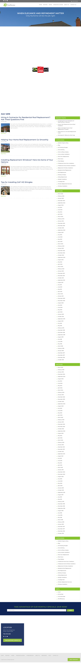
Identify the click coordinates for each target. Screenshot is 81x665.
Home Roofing (61, 149)
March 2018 (60, 346)
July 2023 (60, 234)
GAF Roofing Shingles (63, 147)
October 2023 (61, 227)
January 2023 (61, 248)
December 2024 (61, 200)
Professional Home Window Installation (66, 165)
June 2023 (60, 237)
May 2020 (60, 309)
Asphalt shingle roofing (63, 142)
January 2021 (61, 296)
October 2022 (61, 255)
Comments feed (61, 596)
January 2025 (61, 198)
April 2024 (60, 214)
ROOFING (7, 655)
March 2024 (60, 216)
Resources (44, 655)
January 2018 (61, 350)
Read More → (4, 133)
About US (66, 4)
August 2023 (60, 232)
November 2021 (61, 275)
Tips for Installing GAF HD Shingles (16, 182)
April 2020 (60, 312)
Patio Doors (60, 158)
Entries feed (60, 594)
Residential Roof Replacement (64, 170)
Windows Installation (62, 186)
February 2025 (61, 196)
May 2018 (60, 343)
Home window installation (64, 154)
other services (30, 655)
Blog (59, 145)
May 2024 (60, 212)
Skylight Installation (62, 179)
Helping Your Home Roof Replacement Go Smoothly (24, 140)
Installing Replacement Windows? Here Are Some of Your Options (27, 161)
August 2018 (60, 337)
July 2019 (60, 323)
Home (40, 4)
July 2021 (60, 284)
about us (37, 655)
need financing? (74, 659)
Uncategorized (61, 181)
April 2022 (60, 264)
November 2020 (61, 300)
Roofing (45, 4)
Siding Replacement (62, 177)
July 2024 (60, 207)
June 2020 (60, 307)
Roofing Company (62, 174)
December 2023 (61, 223)
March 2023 (60, 243)
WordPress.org (61, 598)
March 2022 (60, 266)
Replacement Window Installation (65, 167)
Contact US (73, 4)
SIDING (12, 655)
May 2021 (60, 289)
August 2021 (60, 282)
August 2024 (61, 205)
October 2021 (61, 277)
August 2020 (61, 302)
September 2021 (61, 280)
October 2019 (61, 316)
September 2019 (61, 318)
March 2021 (60, 293)
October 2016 (61, 359)
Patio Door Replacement (63, 156)
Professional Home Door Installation (66, 163)
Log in (59, 592)
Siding (50, 4)
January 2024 (61, 221)
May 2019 (60, 325)
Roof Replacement (62, 172)
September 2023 (61, 230)
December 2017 (61, 352)
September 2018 (61, 334)
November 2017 (61, 355)
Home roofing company (63, 152)
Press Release (61, 161)
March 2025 (60, 193)
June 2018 (60, 341)
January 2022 (61, 271)
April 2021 (60, 291)
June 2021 (60, 287)
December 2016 (61, 357)
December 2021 (61, 273)
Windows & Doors (58, 4)
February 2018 (61, 348)
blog (50, 655)
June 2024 (60, 209)
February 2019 (61, 327)
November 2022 (61, 252)
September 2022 (61, 257)
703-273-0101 (74, 1)
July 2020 (60, 305)
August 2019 (60, 321)
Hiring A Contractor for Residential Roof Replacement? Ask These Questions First (25, 118)
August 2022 (60, 259)
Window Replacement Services (65, 183)
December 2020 (61, 298)
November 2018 (61, 332)
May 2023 (60, 239)
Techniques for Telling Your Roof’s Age (66, 135)
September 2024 (61, 202)
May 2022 (60, 262)
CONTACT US (55, 655)
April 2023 (60, 241)
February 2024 (61, 218)
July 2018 (60, 339)
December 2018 (61, 330)
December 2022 (61, 250)
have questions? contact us (12, 640)
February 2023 (61, 246)
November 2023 (61, 225)
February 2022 (61, 268)
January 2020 (61, 314)
